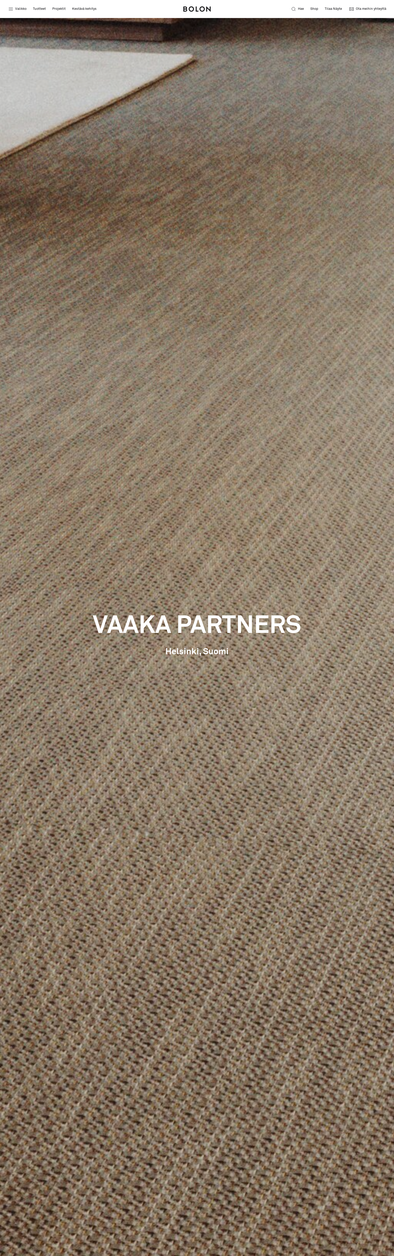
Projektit (59, 9)
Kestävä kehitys (84, 9)
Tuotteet (39, 9)
